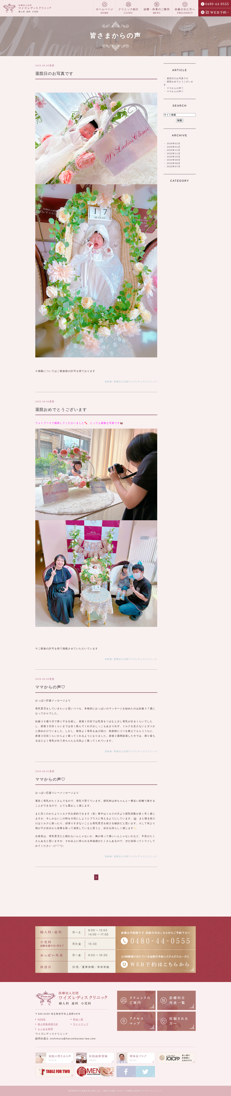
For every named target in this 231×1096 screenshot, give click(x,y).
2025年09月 (173, 160)
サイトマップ (81, 1024)
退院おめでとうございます (61, 409)
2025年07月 (173, 166)
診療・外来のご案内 (157, 8)
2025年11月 (173, 153)
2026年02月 (173, 143)
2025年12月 (173, 150)
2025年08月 (173, 163)
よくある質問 (45, 1029)
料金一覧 (78, 1019)
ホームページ (104, 8)
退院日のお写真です (54, 73)
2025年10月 (173, 156)
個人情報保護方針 (48, 1024)
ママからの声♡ (50, 687)
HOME (42, 1019)
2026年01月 (173, 147)
